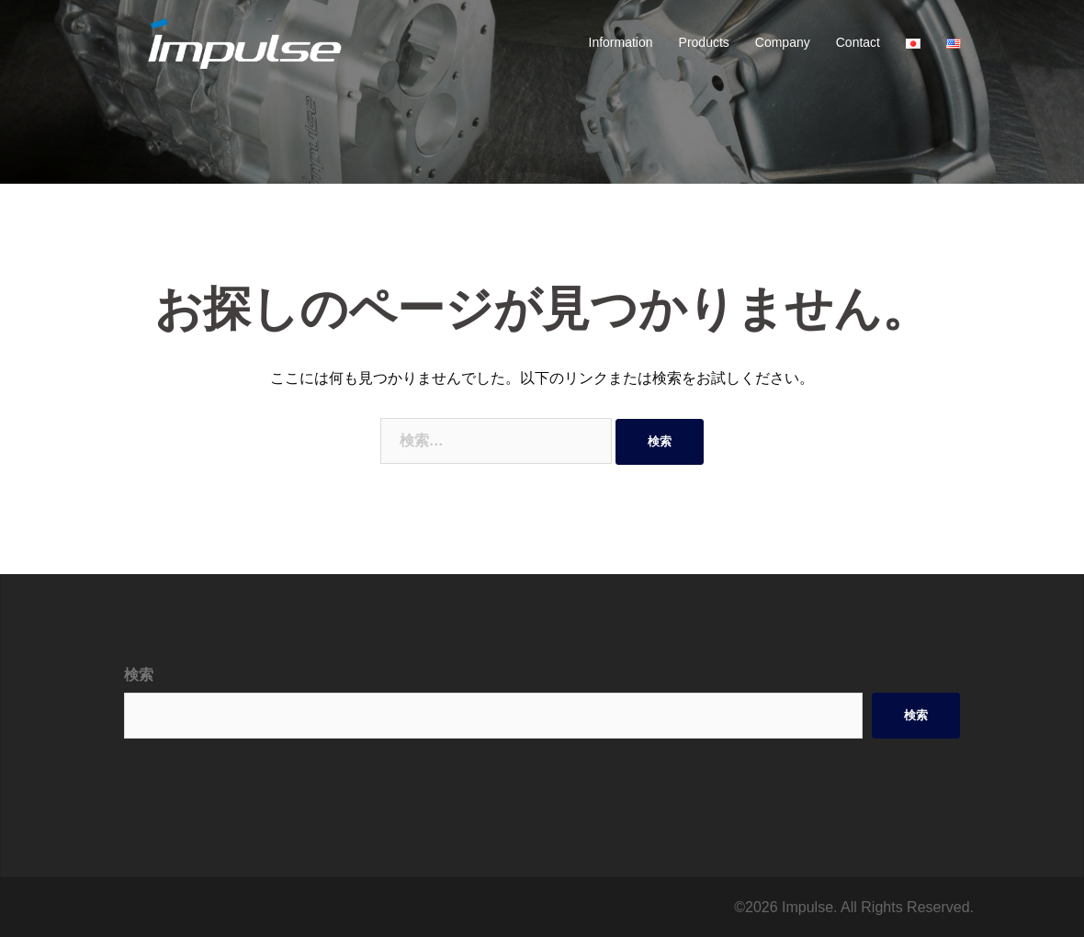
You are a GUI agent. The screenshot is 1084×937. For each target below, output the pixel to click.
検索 (138, 675)
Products (704, 42)
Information (621, 42)
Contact (858, 42)
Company (782, 42)
